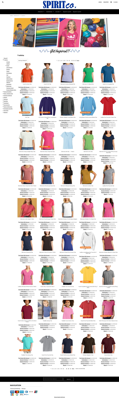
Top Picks (6, 110)
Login (100, 2)
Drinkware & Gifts (8, 108)
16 (73, 60)
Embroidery (24, 89)
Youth (7, 65)
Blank (24, 94)
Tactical (6, 99)
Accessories (7, 105)
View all (5, 58)
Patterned (8, 86)
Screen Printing (24, 90)
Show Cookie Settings (59, 397)
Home (11, 15)
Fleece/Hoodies (7, 91)
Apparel (6, 112)
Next (78, 60)
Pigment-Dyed (9, 88)
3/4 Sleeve (9, 73)
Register (105, 2)
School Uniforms (8, 95)
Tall (7, 75)
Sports (5, 97)
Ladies (8, 63)
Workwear (8, 84)
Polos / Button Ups (8, 93)
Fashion (8, 77)
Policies (23, 388)
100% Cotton (9, 78)
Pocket (8, 69)
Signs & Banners (8, 106)
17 (75, 60)
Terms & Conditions (15, 388)
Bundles (6, 101)
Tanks (7, 71)
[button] (2, 2)
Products (16, 15)
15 (66, 368)
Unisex (8, 62)
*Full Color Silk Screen (23, 87)
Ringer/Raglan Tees (11, 90)
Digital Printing (24, 92)
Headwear (6, 103)
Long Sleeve (9, 67)
